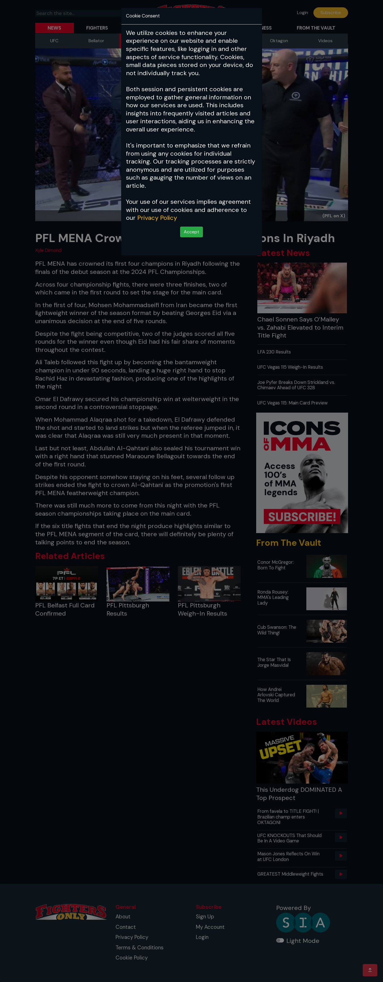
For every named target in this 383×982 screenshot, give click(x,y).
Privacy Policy (157, 218)
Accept (191, 232)
